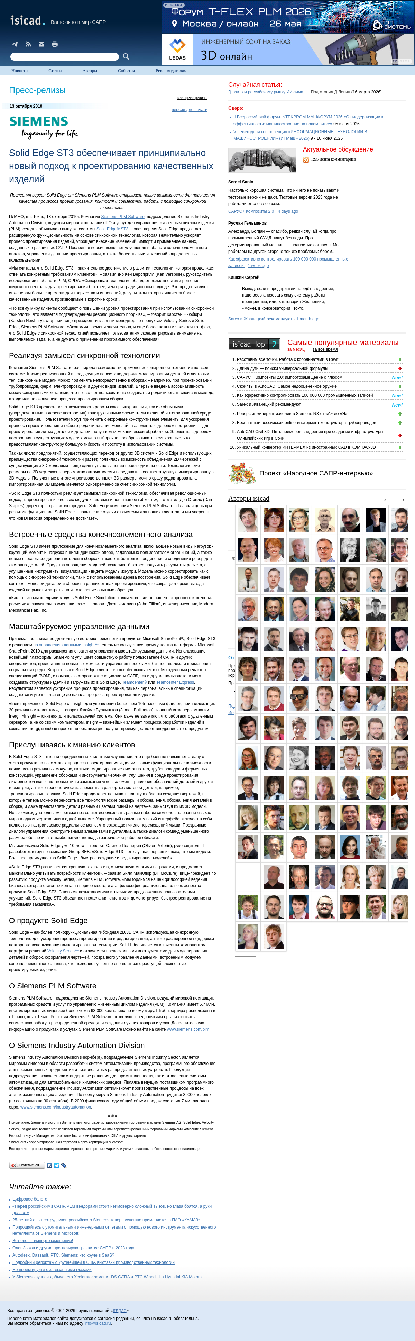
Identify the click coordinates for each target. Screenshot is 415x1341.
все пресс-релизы (192, 97)
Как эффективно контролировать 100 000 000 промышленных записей (305, 395)
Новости (19, 70)
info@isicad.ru (97, 1323)
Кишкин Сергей (243, 277)
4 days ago (288, 211)
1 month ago (307, 319)
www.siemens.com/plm (188, 1029)
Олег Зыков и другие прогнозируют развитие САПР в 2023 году (73, 1248)
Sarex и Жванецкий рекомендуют (260, 319)
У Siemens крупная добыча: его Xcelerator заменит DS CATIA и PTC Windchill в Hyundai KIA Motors (107, 1277)
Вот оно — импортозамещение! (42, 1240)
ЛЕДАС (120, 1310)
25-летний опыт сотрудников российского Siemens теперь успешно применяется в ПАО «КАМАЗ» (106, 1219)
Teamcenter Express (175, 682)
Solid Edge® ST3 (112, 229)
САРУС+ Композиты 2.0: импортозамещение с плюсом (289, 377)
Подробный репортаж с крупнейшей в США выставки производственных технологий (93, 1262)
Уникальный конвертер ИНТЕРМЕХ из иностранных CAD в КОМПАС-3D (306, 447)
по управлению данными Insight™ (67, 644)
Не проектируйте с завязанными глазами (52, 1269)
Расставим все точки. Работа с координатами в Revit (287, 359)
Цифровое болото (29, 1199)
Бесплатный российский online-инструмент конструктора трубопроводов (306, 422)
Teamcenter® (134, 682)
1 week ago (258, 265)
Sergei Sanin (240, 182)
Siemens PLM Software (122, 216)
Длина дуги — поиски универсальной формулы (282, 368)
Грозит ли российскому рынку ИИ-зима (266, 92)
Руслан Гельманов (247, 223)
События (126, 70)
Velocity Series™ (63, 951)
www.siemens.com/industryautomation (55, 1107)
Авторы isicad (248, 498)
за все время (325, 349)
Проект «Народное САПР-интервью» (316, 473)
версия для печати (190, 109)
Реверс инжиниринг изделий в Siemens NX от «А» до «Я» (292, 413)
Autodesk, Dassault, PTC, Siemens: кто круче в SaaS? (63, 1255)
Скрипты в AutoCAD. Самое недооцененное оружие (287, 386)
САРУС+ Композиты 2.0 (251, 211)
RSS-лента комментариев (333, 159)
